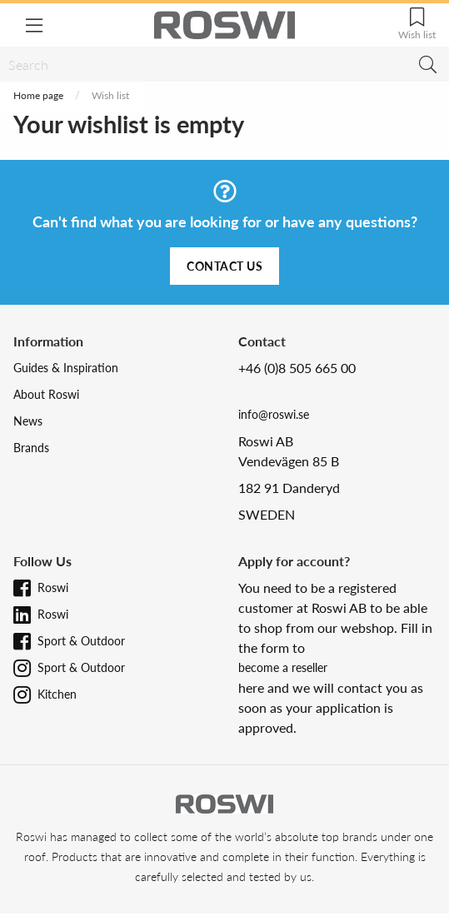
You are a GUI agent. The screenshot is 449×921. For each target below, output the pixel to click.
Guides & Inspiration (65, 368)
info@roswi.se (273, 414)
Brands (31, 448)
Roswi (52, 587)
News (27, 421)
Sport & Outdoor (81, 641)
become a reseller (282, 667)
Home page (38, 95)
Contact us (224, 266)
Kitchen (57, 694)
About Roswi (46, 394)
